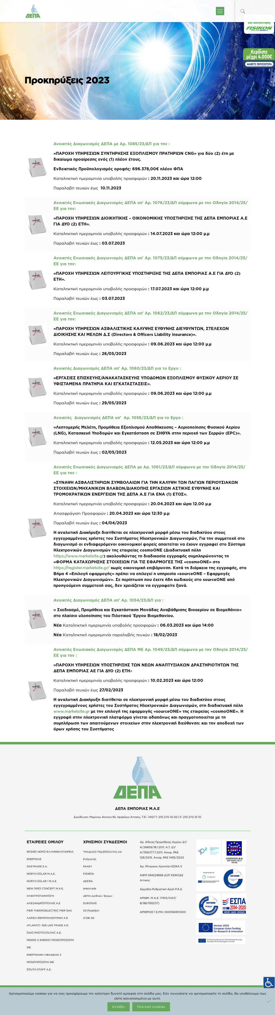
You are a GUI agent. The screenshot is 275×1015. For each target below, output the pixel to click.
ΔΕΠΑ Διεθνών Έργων (97, 895)
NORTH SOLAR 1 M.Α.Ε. (42, 881)
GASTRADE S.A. (37, 866)
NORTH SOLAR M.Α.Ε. (41, 873)
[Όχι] (268, 1001)
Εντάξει (118, 1006)
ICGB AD (88, 917)
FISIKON (88, 873)
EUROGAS (90, 903)
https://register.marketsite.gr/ (81, 568)
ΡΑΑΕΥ (87, 866)
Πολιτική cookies (151, 1006)
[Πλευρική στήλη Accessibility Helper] (269, 981)
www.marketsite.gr (71, 711)
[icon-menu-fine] (220, 11)
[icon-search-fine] (243, 11)
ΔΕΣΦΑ (88, 881)
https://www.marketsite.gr (78, 556)
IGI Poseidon (91, 910)
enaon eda (89, 888)
